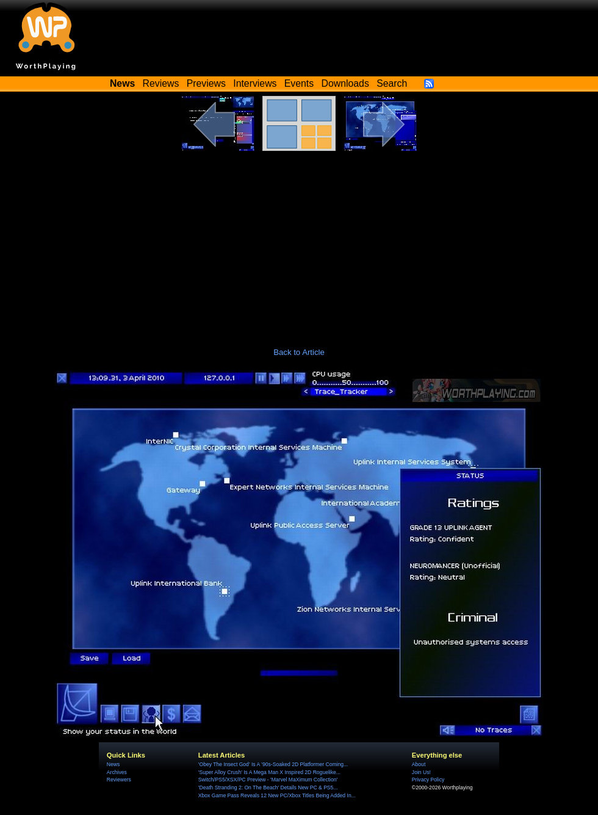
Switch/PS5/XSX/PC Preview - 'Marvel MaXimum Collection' (267, 780)
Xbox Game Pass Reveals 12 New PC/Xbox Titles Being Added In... (277, 795)
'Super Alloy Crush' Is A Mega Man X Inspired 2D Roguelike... (269, 772)
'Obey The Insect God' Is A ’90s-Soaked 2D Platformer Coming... (273, 764)
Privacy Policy (428, 780)
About (418, 764)
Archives (117, 772)
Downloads (345, 83)
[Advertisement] (299, 242)
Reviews (161, 83)
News (113, 764)
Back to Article (299, 352)
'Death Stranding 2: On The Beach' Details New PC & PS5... (268, 787)
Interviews (254, 83)
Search (391, 83)
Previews (206, 83)
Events (299, 83)
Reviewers (119, 780)
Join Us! (421, 772)
